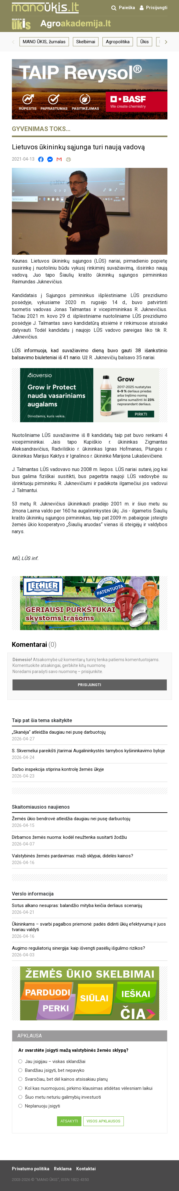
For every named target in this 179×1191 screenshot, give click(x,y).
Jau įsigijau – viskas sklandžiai (51, 1061)
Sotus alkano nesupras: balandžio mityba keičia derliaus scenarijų (77, 905)
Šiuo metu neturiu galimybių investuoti (59, 1097)
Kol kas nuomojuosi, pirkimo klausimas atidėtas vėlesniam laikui (85, 1088)
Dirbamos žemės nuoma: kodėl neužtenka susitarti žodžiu (69, 837)
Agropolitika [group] (118, 41)
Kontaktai (86, 1168)
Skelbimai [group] (85, 41)
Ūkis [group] (144, 41)
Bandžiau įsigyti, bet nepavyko (51, 1070)
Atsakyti (69, 1121)
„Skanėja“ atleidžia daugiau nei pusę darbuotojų (59, 732)
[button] (13, 41)
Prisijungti (89, 685)
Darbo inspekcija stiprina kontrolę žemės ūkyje (58, 769)
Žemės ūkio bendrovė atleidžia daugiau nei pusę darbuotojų (71, 818)
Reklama (63, 1168)
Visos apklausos (103, 1121)
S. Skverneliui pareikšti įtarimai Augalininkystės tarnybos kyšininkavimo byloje (88, 750)
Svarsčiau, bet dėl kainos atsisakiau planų (63, 1079)
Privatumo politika (30, 1168)
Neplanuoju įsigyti (39, 1106)
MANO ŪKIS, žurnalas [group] (44, 41)
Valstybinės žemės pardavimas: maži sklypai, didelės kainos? (72, 856)
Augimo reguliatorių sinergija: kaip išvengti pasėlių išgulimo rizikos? (78, 948)
